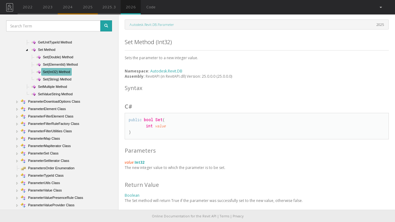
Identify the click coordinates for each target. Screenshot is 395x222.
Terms (224, 216)
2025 (88, 6)
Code (151, 6)
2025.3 (109, 6)
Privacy (238, 216)
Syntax (133, 88)
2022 (28, 6)
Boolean (132, 195)
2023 (48, 6)
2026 (131, 6)
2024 (68, 6)
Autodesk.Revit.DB (166, 71)
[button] (380, 7)
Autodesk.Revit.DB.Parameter (152, 24)
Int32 (139, 162)
